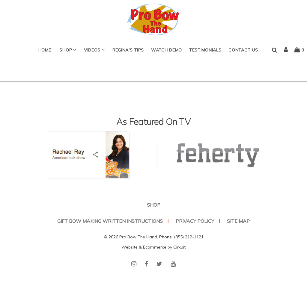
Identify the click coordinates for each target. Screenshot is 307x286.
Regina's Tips (128, 50)
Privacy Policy (195, 221)
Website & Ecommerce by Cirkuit (153, 247)
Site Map (238, 221)
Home (44, 50)
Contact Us (243, 50)
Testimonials (205, 50)
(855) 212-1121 (189, 237)
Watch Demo (166, 50)
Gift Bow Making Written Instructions (110, 221)
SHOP (65, 50)
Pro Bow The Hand (138, 237)
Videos (92, 50)
